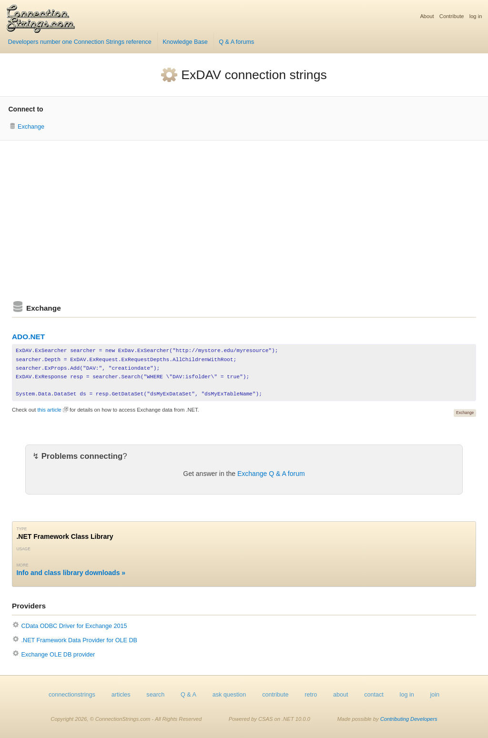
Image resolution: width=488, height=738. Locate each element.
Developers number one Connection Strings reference (80, 42)
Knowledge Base (185, 42)
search (155, 694)
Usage (23, 548)
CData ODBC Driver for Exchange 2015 (74, 626)
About (427, 16)
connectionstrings (72, 694)
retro (311, 694)
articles (121, 694)
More (22, 565)
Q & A (188, 694)
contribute (275, 694)
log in (475, 16)
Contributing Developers (408, 719)
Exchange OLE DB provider (58, 654)
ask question (229, 694)
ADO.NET (28, 337)
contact (374, 694)
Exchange (31, 126)
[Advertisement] (244, 220)
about (340, 694)
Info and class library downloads (68, 572)
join (435, 694)
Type (21, 528)
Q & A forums (236, 42)
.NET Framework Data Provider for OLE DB (79, 640)
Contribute (451, 16)
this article (49, 410)
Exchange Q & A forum (271, 473)
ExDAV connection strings (253, 75)
